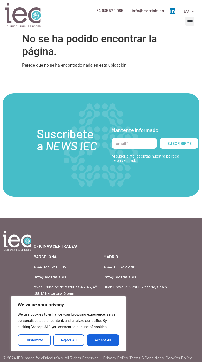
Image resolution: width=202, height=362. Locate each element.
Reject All (69, 340)
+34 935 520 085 (108, 10)
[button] (189, 21)
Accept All (102, 340)
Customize (34, 340)
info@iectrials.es (148, 10)
